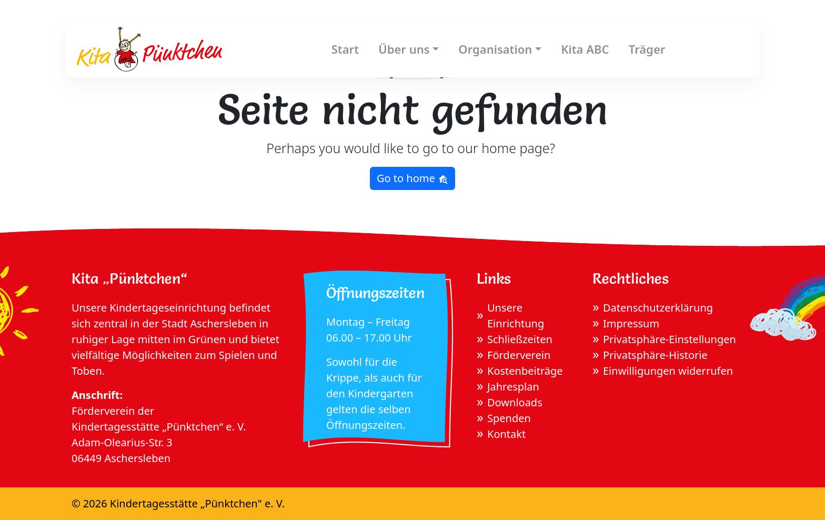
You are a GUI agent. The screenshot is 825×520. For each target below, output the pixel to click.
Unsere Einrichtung (515, 316)
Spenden (509, 418)
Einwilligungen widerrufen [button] (668, 371)
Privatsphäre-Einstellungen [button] (669, 339)
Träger (647, 49)
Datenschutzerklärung (658, 308)
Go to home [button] (412, 178)
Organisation (495, 49)
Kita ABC (585, 49)
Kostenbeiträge (525, 371)
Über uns (403, 49)
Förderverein (518, 355)
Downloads (514, 402)
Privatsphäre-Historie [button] (655, 355)
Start (345, 49)
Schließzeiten (519, 339)
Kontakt (506, 434)
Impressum (631, 323)
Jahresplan (513, 386)
